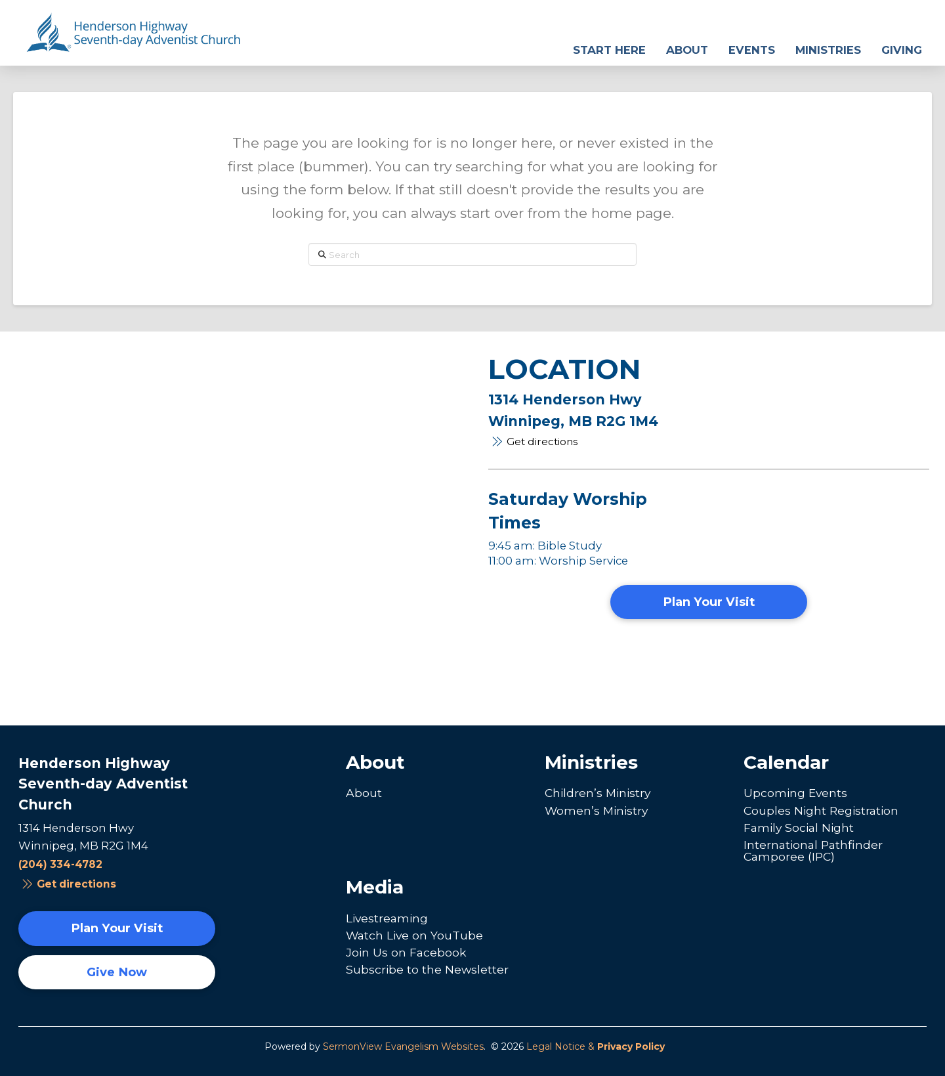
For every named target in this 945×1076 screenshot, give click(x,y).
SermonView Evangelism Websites (403, 1046)
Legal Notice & (595, 1046)
